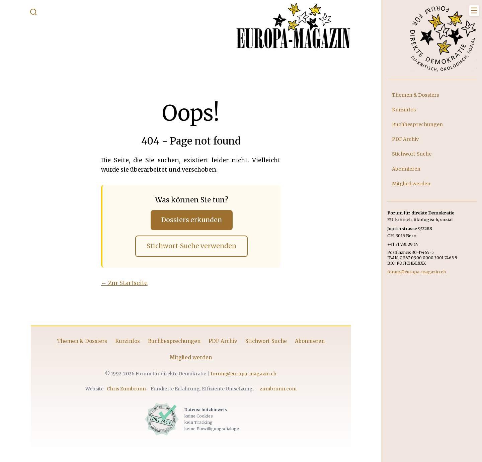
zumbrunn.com (278, 389)
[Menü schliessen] (474, 10)
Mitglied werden (191, 357)
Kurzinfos (127, 341)
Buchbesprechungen (174, 341)
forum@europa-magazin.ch (243, 374)
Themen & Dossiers (82, 341)
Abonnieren (310, 341)
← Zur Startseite (124, 283)
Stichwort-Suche (266, 341)
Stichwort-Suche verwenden (191, 246)
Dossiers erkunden (191, 220)
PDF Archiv (223, 341)
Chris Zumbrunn (126, 389)
